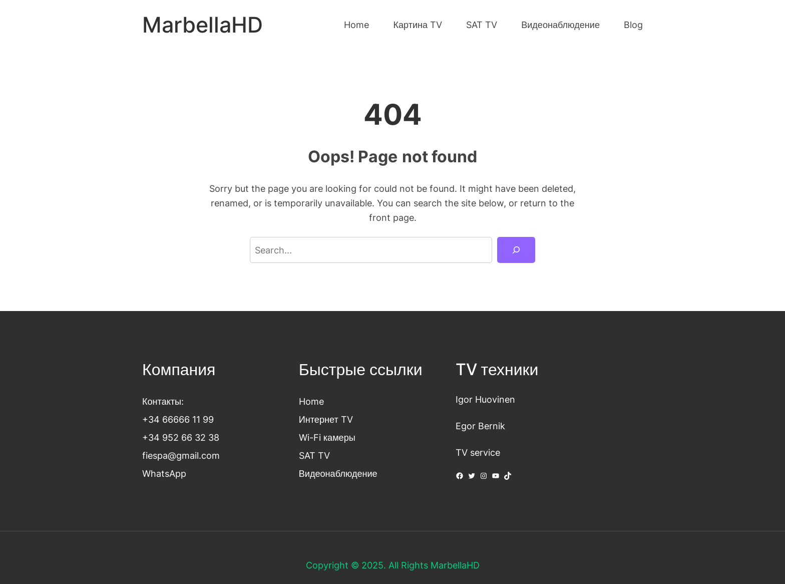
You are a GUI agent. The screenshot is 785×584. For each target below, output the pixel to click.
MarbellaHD (202, 25)
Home (311, 401)
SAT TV (314, 455)
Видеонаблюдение (338, 473)
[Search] (516, 250)
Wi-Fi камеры (327, 437)
